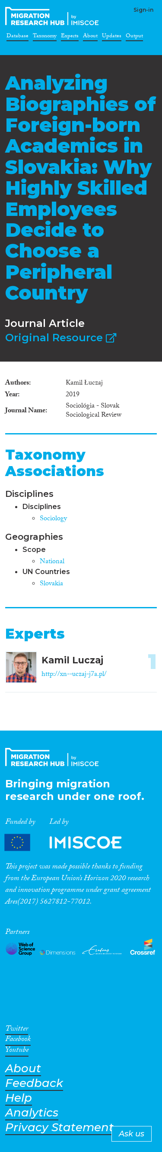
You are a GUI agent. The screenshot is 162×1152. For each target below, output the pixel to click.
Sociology (53, 519)
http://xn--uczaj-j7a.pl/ (74, 675)
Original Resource (60, 337)
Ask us (131, 1134)
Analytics (31, 1112)
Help (18, 1098)
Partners (70, 842)
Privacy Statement (59, 1127)
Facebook (18, 1040)
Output (134, 37)
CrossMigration (53, 16)
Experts (70, 37)
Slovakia (51, 584)
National (52, 562)
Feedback (34, 1083)
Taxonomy (45, 37)
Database (17, 37)
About (90, 37)
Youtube (17, 1051)
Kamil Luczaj (72, 660)
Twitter (16, 1030)
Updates (111, 37)
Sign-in (143, 10)
